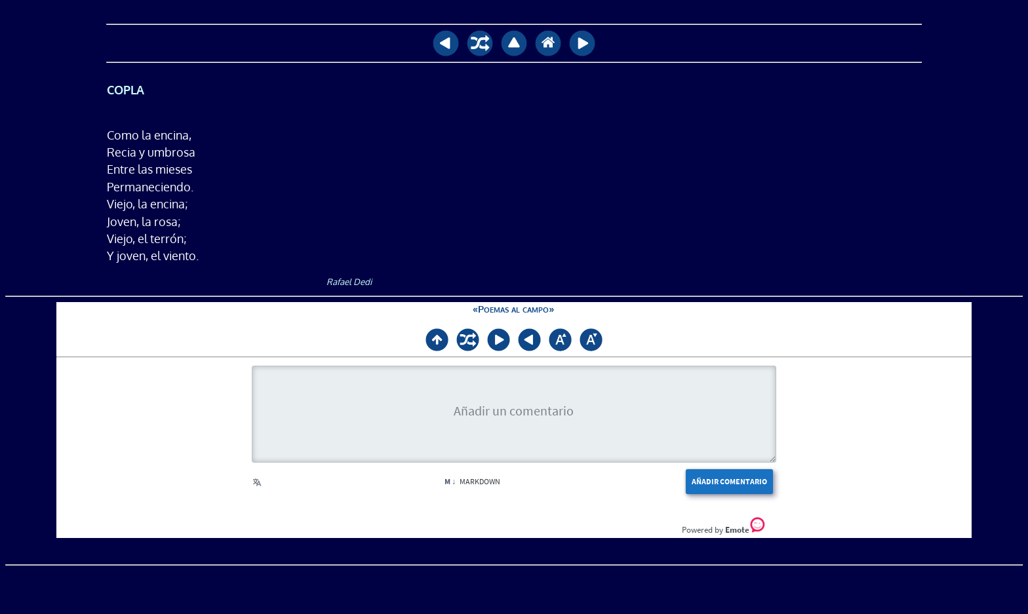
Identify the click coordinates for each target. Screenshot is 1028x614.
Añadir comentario (729, 481)
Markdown (472, 481)
